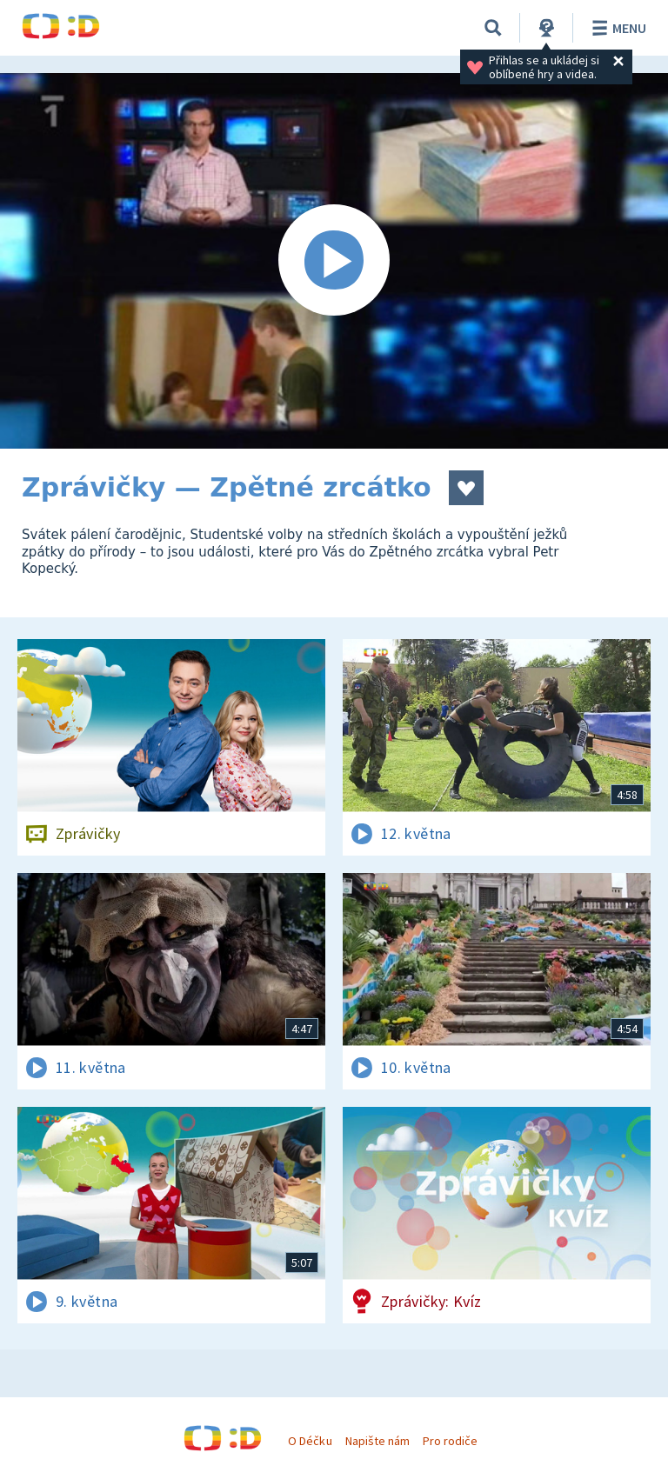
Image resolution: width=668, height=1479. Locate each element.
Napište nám (377, 1441)
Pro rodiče (450, 1441)
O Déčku (309, 1441)
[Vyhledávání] (493, 28)
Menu (616, 28)
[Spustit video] (334, 261)
